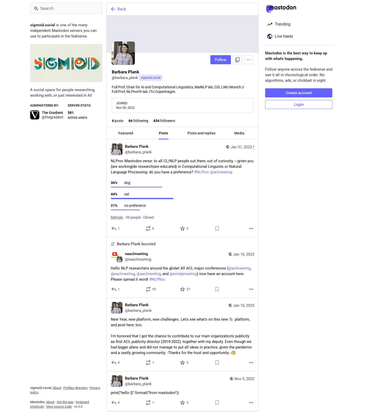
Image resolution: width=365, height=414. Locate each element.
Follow (220, 59)
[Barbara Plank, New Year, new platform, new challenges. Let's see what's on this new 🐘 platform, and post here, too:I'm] (182, 334)
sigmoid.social (150, 77)
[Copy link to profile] (237, 59)
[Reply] (116, 228)
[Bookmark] (217, 228)
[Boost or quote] (150, 228)
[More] (251, 228)
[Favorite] (184, 228)
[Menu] (248, 59)
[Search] (66, 8)
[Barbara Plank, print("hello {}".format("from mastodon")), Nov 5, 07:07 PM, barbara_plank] (182, 391)
